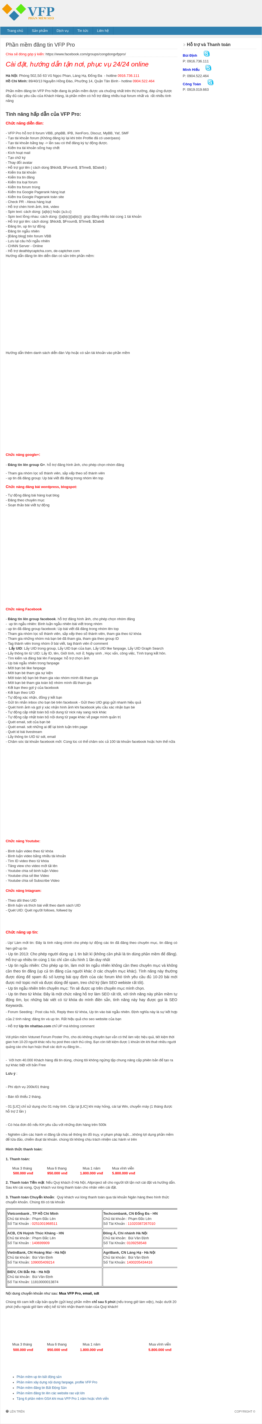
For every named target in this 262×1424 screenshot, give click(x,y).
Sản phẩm (40, 31)
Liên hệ (102, 31)
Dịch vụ (63, 31)
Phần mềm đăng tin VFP (42, 11)
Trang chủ (15, 31)
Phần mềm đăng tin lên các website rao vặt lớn (51, 1393)
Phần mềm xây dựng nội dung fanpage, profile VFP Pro (57, 1382)
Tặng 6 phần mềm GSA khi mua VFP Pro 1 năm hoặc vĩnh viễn (63, 1399)
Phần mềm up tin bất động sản (39, 1377)
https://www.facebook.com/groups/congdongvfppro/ (85, 54)
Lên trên (17, 1411)
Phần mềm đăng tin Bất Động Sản (42, 1388)
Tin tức (82, 31)
